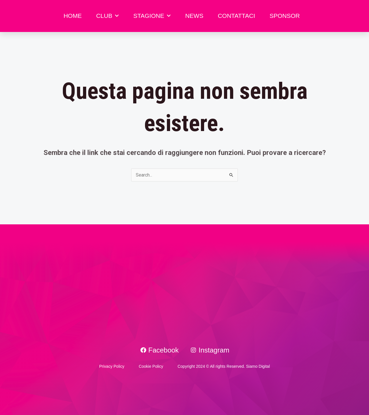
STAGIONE (152, 16)
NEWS (194, 15)
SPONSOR (285, 15)
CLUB (107, 16)
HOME (72, 15)
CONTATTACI (236, 15)
